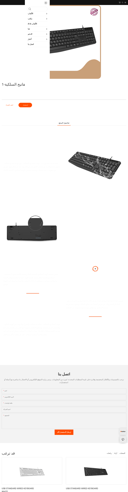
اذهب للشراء (9, 105)
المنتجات (122, 453)
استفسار (25, 105)
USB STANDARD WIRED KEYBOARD (82, 488)
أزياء (115, 453)
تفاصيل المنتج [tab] (64, 123)
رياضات (109, 453)
